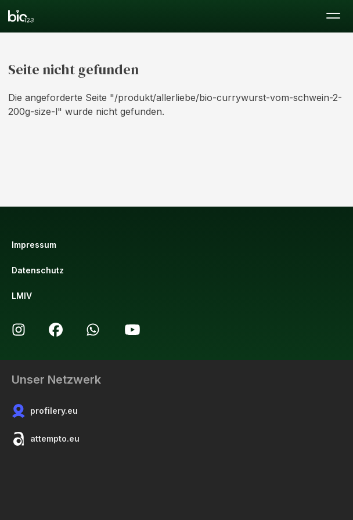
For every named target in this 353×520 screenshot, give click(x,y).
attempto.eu (46, 439)
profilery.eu (45, 411)
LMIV (22, 296)
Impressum (34, 245)
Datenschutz (38, 270)
